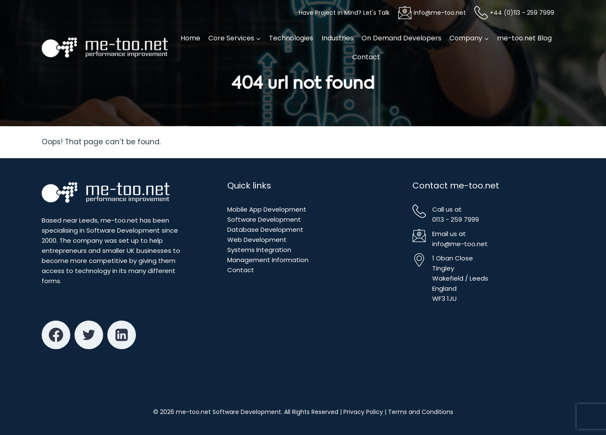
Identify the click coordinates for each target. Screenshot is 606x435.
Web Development (257, 239)
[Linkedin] (121, 335)
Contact (366, 57)
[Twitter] (88, 335)
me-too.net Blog (524, 38)
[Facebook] (56, 335)
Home (190, 38)
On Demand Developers (401, 38)
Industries (338, 38)
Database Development (265, 229)
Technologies (291, 38)
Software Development (264, 219)
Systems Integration (259, 249)
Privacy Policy (363, 412)
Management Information (267, 259)
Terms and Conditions (420, 412)
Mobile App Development (266, 209)
